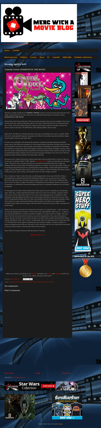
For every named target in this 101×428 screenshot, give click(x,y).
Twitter (49, 273)
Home (6, 51)
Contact (16, 51)
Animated (11, 282)
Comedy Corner (19, 282)
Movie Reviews (10, 57)
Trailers (23, 57)
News (42, 57)
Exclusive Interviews (83, 57)
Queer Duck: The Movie (47, 282)
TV (48, 57)
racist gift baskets (41, 161)
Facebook (34, 273)
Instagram (58, 273)
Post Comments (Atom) (18, 377)
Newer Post (9, 373)
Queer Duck (37, 282)
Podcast (56, 57)
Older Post (66, 373)
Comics (33, 57)
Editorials (67, 57)
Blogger (60, 424)
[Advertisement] (37, 355)
